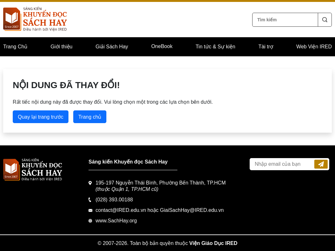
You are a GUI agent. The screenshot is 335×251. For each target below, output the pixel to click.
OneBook (162, 46)
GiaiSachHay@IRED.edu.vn (192, 210)
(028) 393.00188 (114, 199)
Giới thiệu (62, 46)
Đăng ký (321, 164)
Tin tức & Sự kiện (215, 46)
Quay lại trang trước (40, 117)
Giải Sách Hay (112, 46)
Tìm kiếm (325, 20)
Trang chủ (90, 117)
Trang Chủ (15, 46)
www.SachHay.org (116, 220)
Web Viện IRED (314, 46)
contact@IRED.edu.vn (121, 210)
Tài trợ (265, 46)
